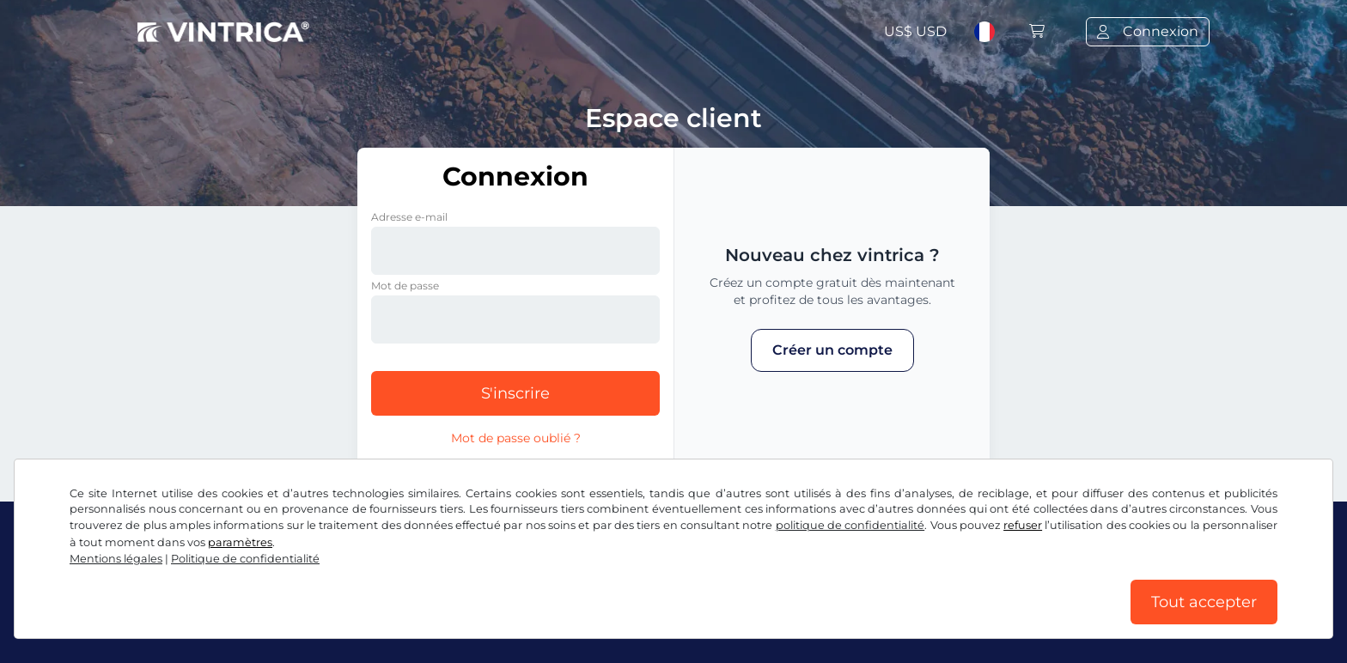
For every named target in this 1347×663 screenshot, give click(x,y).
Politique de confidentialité (245, 558)
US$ (915, 31)
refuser (1022, 525)
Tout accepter (1204, 602)
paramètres (240, 542)
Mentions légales (116, 558)
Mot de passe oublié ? (516, 438)
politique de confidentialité (850, 525)
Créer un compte (832, 350)
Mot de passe (405, 285)
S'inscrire (515, 393)
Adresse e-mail (409, 216)
